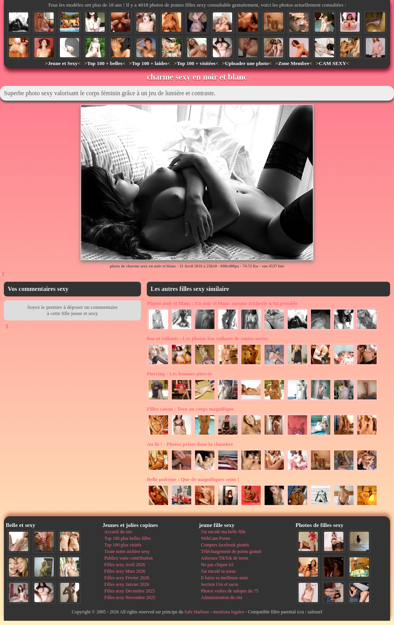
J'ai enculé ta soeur (218, 571)
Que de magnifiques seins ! (193, 479)
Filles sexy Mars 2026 (124, 571)
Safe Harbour (196, 612)
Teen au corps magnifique (190, 409)
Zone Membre (293, 63)
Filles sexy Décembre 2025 (129, 591)
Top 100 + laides (149, 63)
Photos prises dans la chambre (190, 444)
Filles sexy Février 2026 (126, 577)
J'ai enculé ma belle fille (223, 531)
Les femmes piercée (179, 374)
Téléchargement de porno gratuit (231, 551)
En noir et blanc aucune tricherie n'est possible (222, 303)
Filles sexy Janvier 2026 (126, 584)
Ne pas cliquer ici (217, 564)
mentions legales (228, 612)
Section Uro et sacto (219, 584)
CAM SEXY (332, 63)
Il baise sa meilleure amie (224, 577)
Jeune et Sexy (63, 63)
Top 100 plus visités (122, 545)
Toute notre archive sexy (127, 551)
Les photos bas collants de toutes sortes (207, 338)
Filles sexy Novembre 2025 (129, 597)
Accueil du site (118, 531)
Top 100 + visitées (196, 63)
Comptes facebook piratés (225, 545)
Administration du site (221, 597)
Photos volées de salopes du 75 (229, 591)
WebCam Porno (215, 538)
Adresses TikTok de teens (224, 558)
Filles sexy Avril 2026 (124, 564)
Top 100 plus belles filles (127, 538)
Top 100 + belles (104, 63)
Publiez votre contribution (128, 558)
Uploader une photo (246, 63)
